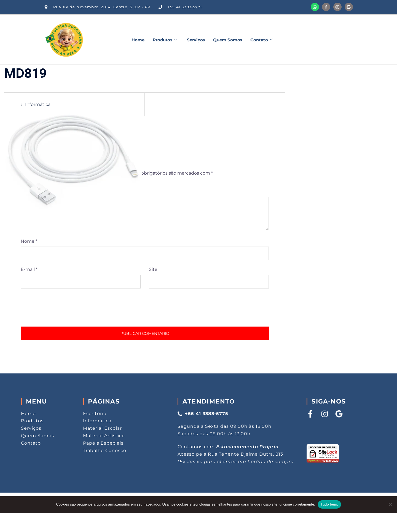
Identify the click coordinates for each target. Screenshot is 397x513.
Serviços (196, 39)
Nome (29, 241)
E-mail (29, 269)
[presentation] (62, 307)
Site (153, 269)
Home (138, 39)
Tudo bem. (329, 504)
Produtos (165, 39)
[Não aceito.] (390, 504)
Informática (37, 104)
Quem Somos (227, 39)
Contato (261, 39)
